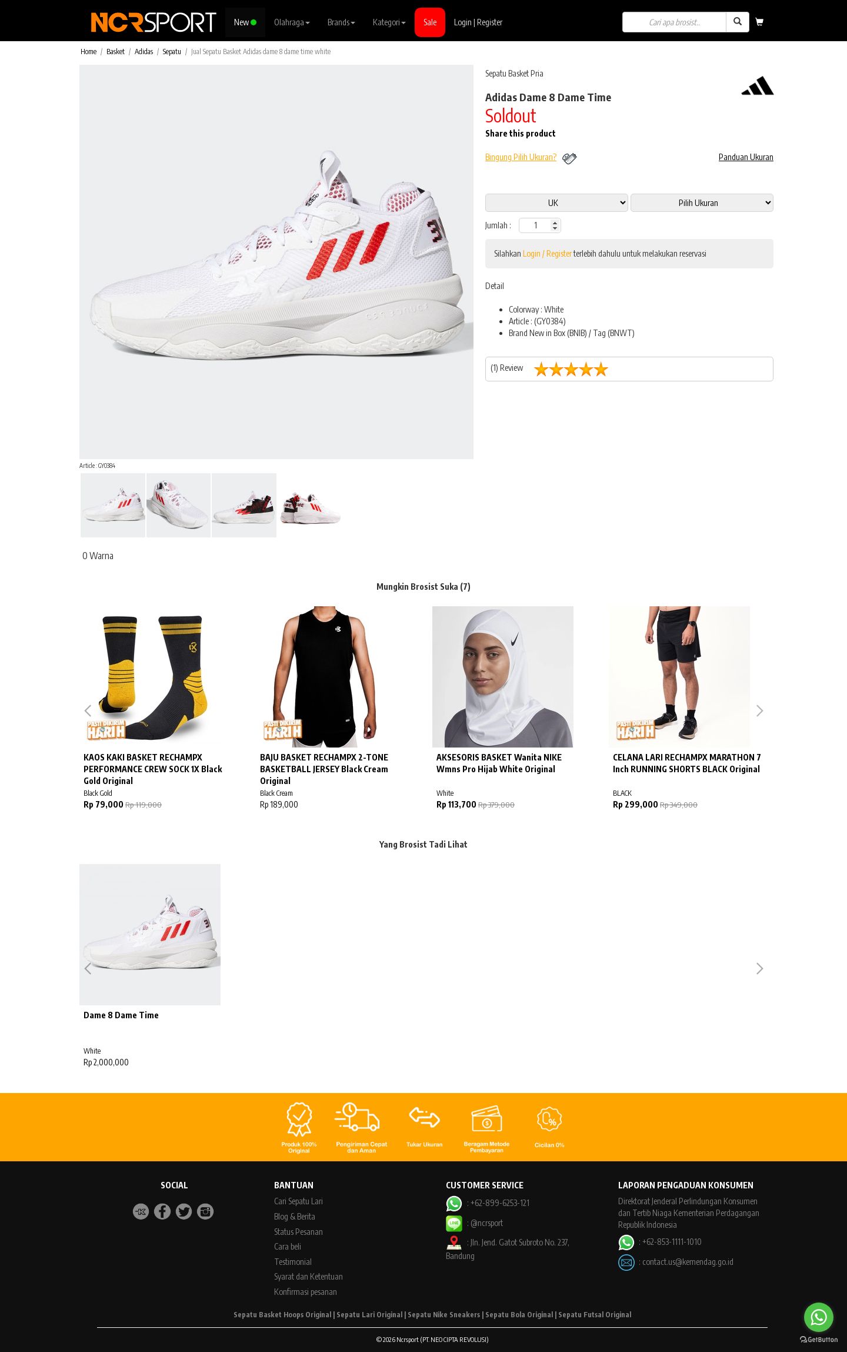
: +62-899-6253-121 (487, 1203)
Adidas (144, 51)
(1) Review (554, 369)
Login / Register (547, 253)
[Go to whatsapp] (818, 1317)
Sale (430, 22)
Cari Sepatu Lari (298, 1201)
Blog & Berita (294, 1216)
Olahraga (292, 22)
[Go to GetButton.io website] (819, 1340)
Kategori (389, 22)
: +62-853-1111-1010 (660, 1242)
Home (88, 51)
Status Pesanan (298, 1232)
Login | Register (478, 22)
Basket (115, 51)
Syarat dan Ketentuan (308, 1276)
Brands (341, 22)
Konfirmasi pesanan (305, 1292)
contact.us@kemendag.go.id (687, 1261)
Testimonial (293, 1262)
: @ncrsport (474, 1223)
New (245, 22)
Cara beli (287, 1246)
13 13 (702, 203)
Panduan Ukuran (746, 157)
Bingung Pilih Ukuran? (520, 157)
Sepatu (172, 51)
